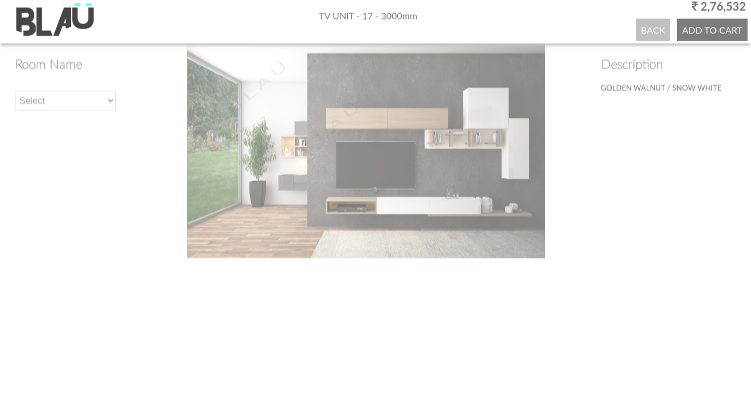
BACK (653, 29)
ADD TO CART (712, 29)
